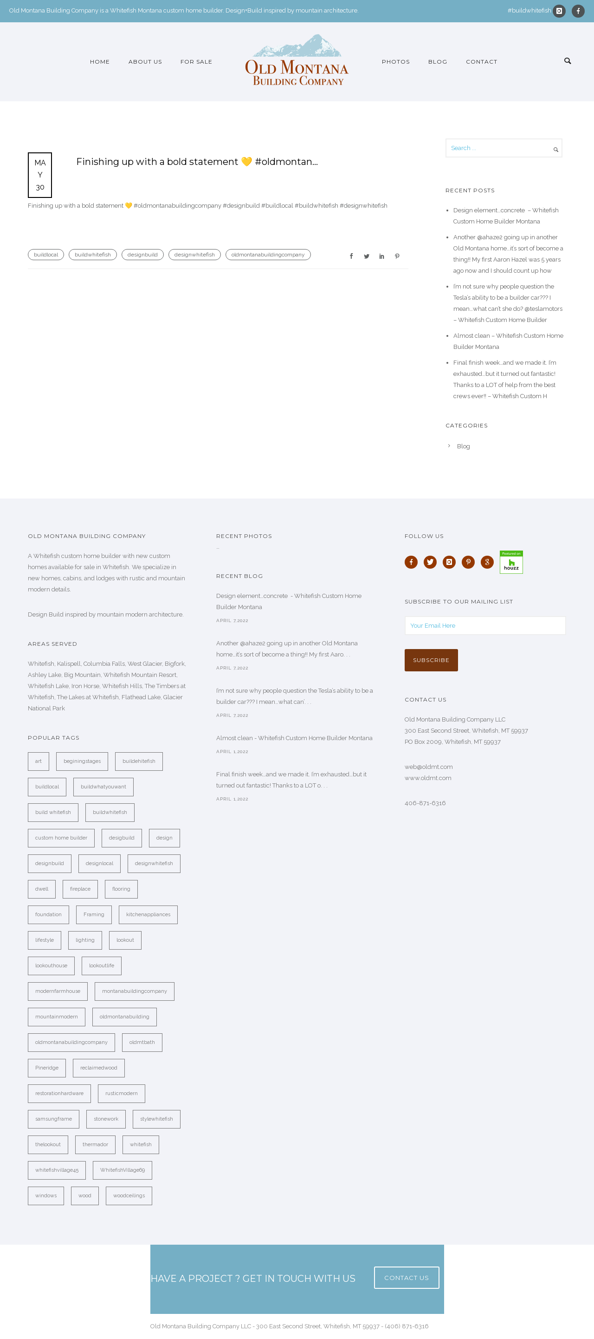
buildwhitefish (93, 254)
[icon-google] (489, 562)
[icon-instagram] (561, 11)
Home (100, 61)
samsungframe (53, 1119)
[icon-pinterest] (470, 562)
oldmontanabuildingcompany (268, 254)
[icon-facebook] (578, 11)
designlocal (99, 863)
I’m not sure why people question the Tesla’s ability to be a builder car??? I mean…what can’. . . (294, 696)
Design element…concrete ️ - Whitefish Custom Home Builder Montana (289, 601)
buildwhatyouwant (103, 787)
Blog (437, 61)
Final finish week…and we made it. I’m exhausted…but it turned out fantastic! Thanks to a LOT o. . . (291, 780)
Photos (396, 61)
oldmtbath (142, 1042)
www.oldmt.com (428, 778)
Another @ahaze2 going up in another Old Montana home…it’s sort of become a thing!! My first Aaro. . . (287, 649)
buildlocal (46, 254)
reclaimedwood (98, 1068)
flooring (121, 889)
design (164, 838)
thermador (95, 1145)
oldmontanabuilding (124, 1017)
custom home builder (61, 838)
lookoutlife (101, 966)
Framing (94, 915)
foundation (48, 915)
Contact (481, 61)
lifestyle (44, 940)
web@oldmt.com (429, 766)
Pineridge (46, 1068)
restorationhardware (59, 1093)
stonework (106, 1119)
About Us (145, 61)
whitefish (141, 1145)
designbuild (143, 254)
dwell (41, 889)
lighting (85, 940)
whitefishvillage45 (56, 1170)
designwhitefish (194, 254)
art (38, 761)
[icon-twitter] (432, 562)
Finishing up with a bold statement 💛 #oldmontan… (197, 161)
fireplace (80, 889)
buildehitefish (139, 761)
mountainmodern (56, 1017)
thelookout (48, 1145)
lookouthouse (51, 966)
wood (84, 1196)
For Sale (197, 61)
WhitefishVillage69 (122, 1170)
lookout (125, 940)
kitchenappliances (148, 915)
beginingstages (82, 761)
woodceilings (129, 1196)
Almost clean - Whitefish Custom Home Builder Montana (294, 738)
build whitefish (53, 812)
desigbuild (122, 838)
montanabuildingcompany (134, 991)
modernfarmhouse (57, 991)
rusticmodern (121, 1093)
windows (46, 1196)
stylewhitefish (156, 1119)
